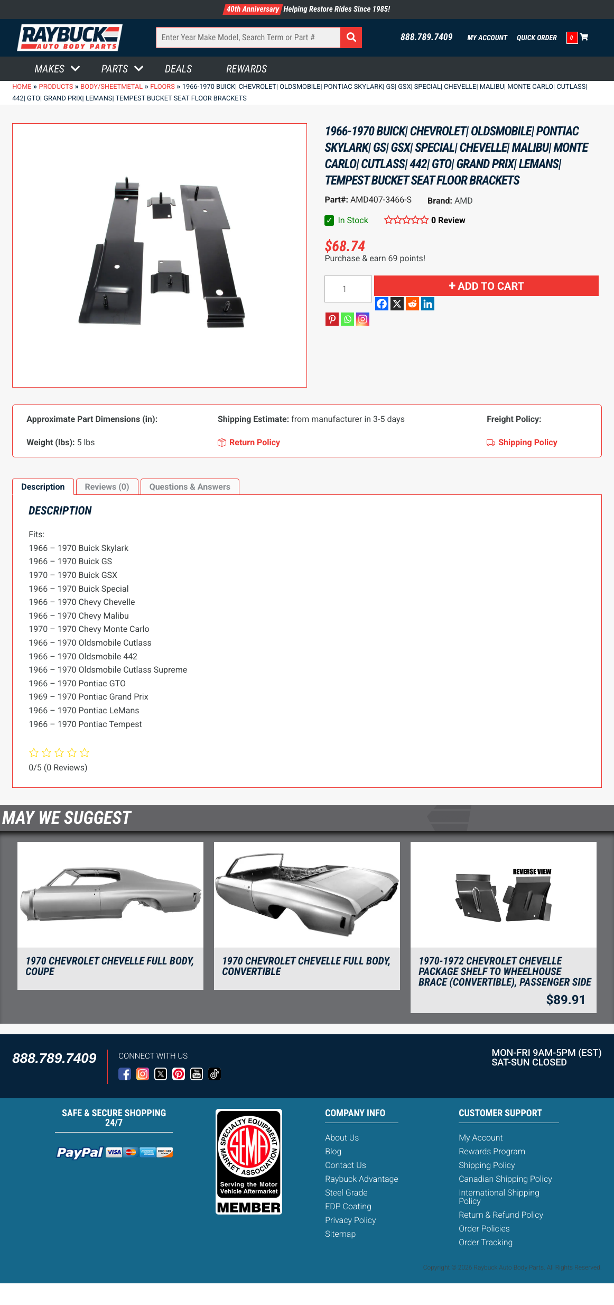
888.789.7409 (427, 37)
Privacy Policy (350, 1220)
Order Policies (484, 1229)
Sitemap (340, 1234)
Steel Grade (346, 1193)
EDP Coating (348, 1206)
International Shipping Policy (499, 1197)
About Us (342, 1138)
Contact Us (345, 1165)
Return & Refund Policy (501, 1215)
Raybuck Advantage (361, 1179)
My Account (488, 38)
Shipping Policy (487, 1165)
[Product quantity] (348, 288)
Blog (333, 1151)
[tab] (42, 487)
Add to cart (491, 286)
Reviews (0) (107, 487)
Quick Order (537, 38)
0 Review (448, 220)
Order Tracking (486, 1242)
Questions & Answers (190, 487)
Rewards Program (492, 1151)
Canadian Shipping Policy (505, 1179)
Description (42, 487)
